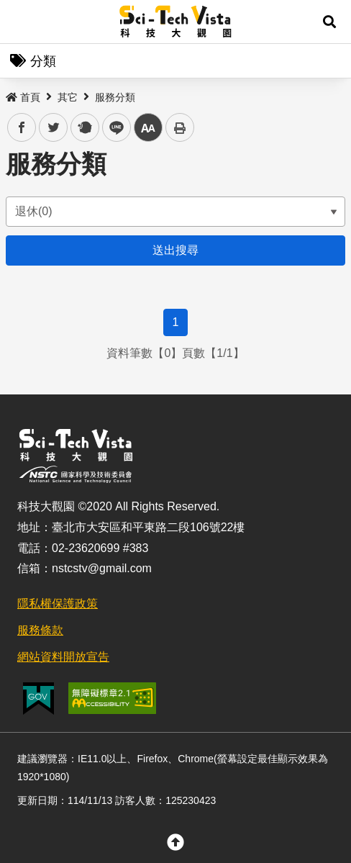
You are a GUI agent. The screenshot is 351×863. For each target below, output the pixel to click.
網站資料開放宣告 (63, 657)
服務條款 (40, 630)
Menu (21, 21)
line (112, 128)
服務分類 (115, 97)
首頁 (23, 97)
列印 (179, 127)
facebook (22, 128)
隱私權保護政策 (57, 603)
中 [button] (148, 128)
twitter (54, 128)
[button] (329, 21)
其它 (68, 97)
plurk (83, 128)
